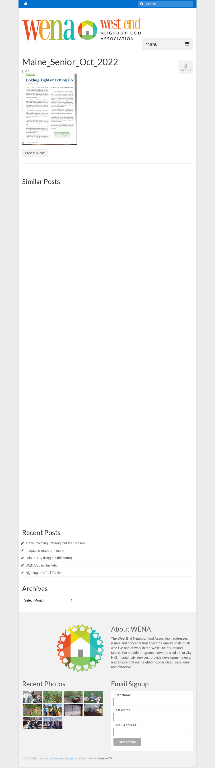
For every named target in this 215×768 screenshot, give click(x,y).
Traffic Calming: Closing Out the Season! (56, 543)
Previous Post (35, 153)
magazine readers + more (45, 550)
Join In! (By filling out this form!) (49, 558)
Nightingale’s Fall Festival (44, 573)
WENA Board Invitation (42, 565)
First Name (122, 695)
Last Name (121, 710)
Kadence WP (105, 758)
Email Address (124, 725)
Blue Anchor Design (62, 758)
